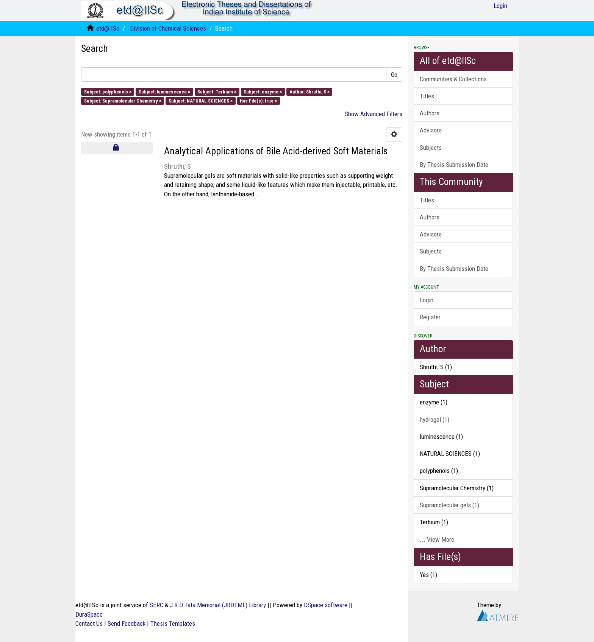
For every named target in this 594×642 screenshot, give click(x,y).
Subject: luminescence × (164, 91)
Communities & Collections (453, 79)
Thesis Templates (172, 623)
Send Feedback (126, 623)
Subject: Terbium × (216, 91)
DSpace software (325, 605)
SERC (156, 605)
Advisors (431, 130)
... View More (437, 539)
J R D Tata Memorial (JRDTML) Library (218, 605)
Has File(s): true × (258, 100)
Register (430, 317)
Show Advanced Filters (373, 114)
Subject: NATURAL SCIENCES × (201, 100)
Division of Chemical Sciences (168, 28)
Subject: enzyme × (263, 91)
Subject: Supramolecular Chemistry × (122, 100)
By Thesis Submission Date (454, 164)
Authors (429, 113)
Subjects (431, 147)
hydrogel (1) (434, 419)
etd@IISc (107, 28)
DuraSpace (89, 614)
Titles (427, 96)
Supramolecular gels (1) (449, 505)
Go (394, 74)
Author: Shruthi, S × (309, 91)
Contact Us (89, 623)
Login (426, 300)
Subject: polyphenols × (107, 91)
